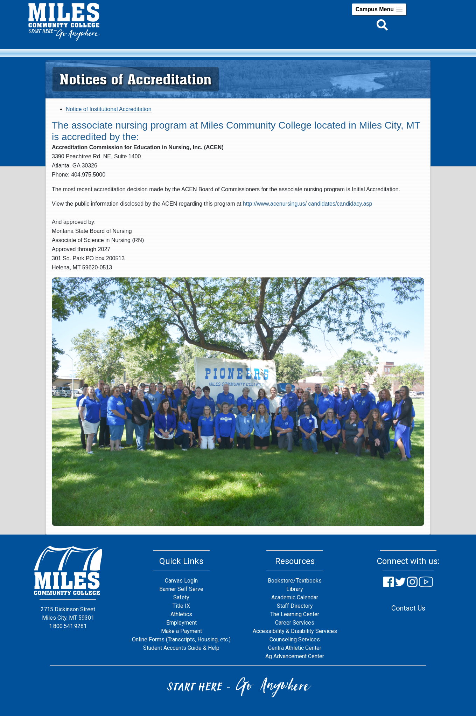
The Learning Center (294, 614)
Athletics (181, 614)
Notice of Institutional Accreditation (109, 109)
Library (294, 589)
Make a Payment (181, 631)
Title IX (181, 606)
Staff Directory (295, 606)
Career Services (294, 622)
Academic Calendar (294, 597)
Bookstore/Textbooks (295, 580)
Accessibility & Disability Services (295, 631)
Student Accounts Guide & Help (181, 648)
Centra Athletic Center (294, 648)
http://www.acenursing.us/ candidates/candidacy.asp (307, 204)
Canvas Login (181, 580)
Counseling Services (295, 639)
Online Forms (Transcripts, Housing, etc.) (181, 639)
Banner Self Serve (181, 589)
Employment (181, 622)
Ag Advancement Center (294, 656)
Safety (181, 597)
